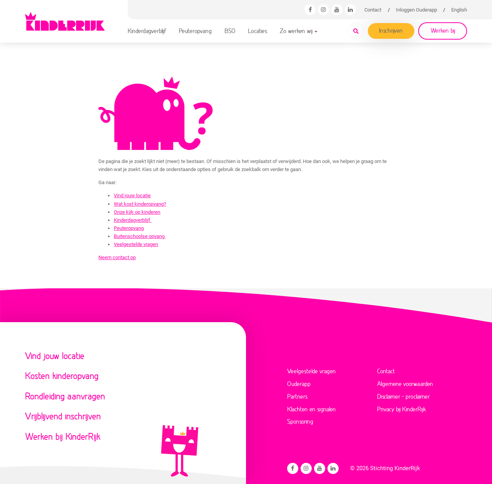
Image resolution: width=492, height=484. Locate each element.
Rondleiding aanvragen (65, 395)
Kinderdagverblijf (147, 30)
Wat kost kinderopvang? (140, 204)
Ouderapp (299, 383)
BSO (230, 30)
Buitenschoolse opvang (140, 236)
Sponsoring (300, 421)
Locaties (257, 30)
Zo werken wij (296, 30)
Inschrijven (391, 30)
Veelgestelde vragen (136, 244)
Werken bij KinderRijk (62, 436)
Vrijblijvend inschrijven (63, 415)
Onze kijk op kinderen (137, 212)
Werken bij (442, 30)
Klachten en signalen (311, 408)
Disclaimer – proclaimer (403, 396)
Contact (372, 10)
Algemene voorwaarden (405, 383)
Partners (297, 396)
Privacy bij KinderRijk (401, 408)
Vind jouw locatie (132, 195)
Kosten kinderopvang (62, 375)
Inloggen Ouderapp (416, 10)
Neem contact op (117, 257)
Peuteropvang (195, 30)
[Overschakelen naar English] (459, 10)
